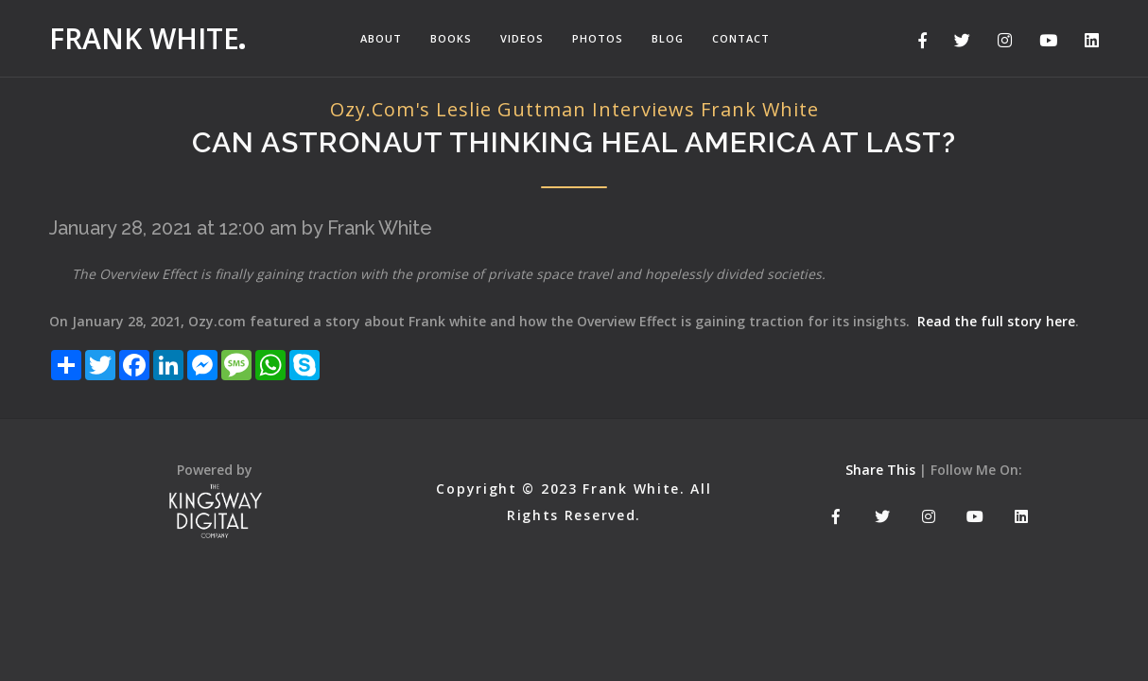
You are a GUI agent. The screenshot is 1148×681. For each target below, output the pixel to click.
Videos (522, 38)
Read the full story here (996, 321)
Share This (880, 470)
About (381, 38)
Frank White (144, 38)
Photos (597, 38)
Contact (741, 38)
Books (451, 38)
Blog (668, 38)
